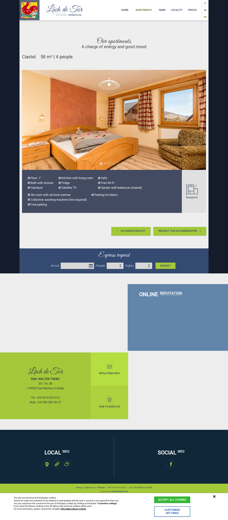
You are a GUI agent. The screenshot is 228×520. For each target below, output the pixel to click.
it (205, 3)
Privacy (79, 487)
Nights (129, 265)
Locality (176, 10)
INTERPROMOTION (119, 491)
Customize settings (172, 511)
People (100, 265)
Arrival (55, 265)
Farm (162, 10)
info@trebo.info (109, 368)
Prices (192, 10)
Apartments (144, 10)
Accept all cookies (172, 499)
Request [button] (165, 265)
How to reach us (109, 402)
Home (124, 10)
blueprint (192, 192)
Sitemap (101, 487)
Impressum (90, 487)
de (205, 10)
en (205, 17)
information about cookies (73, 509)
